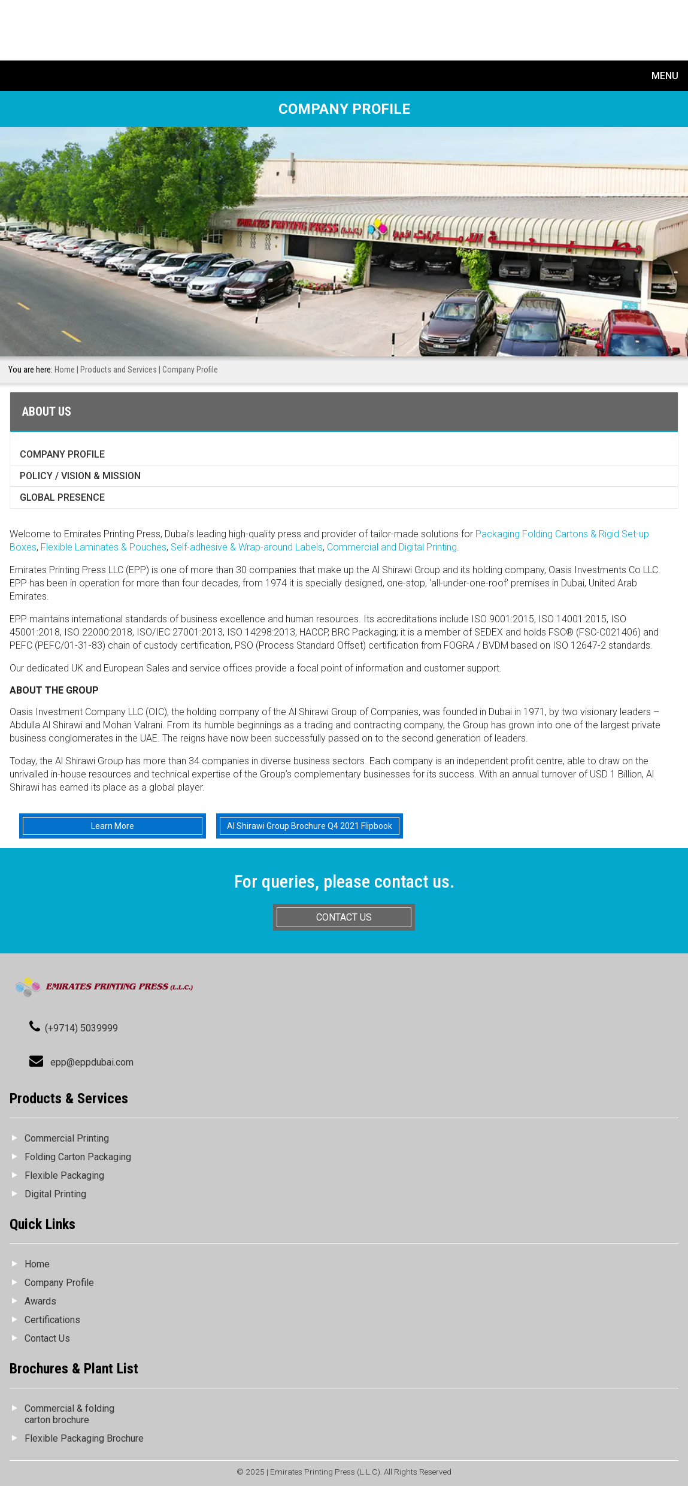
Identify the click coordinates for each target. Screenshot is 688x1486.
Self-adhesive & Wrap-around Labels (247, 547)
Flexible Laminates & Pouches (103, 547)
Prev (7, 210)
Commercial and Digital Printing (392, 547)
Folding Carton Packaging (78, 1157)
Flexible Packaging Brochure (84, 1438)
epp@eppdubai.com (92, 1062)
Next (680, 210)
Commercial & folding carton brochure (69, 1414)
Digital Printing (55, 1194)
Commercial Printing (67, 1138)
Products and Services (118, 369)
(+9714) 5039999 (81, 1028)
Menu (664, 75)
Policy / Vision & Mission (80, 476)
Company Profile (62, 454)
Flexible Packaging (64, 1175)
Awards (40, 1301)
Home (64, 369)
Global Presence (62, 497)
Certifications (52, 1319)
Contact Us (47, 1338)
